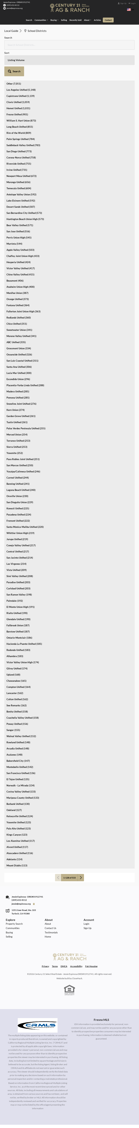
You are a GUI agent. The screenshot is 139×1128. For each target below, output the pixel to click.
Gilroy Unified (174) (17, 641)
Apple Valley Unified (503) (20, 222)
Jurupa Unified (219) (17, 511)
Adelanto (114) (14, 831)
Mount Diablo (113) (17, 837)
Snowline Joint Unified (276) (21, 376)
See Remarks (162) (17, 677)
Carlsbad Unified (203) (18, 560)
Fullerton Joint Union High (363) (24, 283)
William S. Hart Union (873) (21, 93)
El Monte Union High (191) (21, 579)
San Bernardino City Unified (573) (24, 185)
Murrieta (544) (14, 216)
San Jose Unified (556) (18, 203)
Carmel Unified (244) (18, 450)
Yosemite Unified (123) (19, 794)
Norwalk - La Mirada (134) (21, 757)
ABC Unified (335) (16, 314)
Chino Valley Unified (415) (20, 247)
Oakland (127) (14, 782)
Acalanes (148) (14, 727)
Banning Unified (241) (18, 456)
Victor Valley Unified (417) (21, 240)
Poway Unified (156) (17, 696)
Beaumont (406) (15, 253)
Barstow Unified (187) (18, 604)
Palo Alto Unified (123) (19, 801)
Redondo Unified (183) (18, 622)
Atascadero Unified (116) (20, 825)
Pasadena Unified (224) (19, 487)
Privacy (45, 947)
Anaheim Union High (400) (21, 259)
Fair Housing (91, 947)
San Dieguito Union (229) (20, 474)
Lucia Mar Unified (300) (19, 345)
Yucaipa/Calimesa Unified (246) (23, 444)
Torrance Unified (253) (18, 413)
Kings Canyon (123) (17, 807)
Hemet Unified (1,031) (18, 80)
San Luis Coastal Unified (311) (22, 333)
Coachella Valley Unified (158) (23, 690)
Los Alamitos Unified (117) (21, 813)
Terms (55, 947)
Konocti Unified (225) (18, 480)
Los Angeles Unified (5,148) (21, 62)
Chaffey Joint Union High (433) (23, 228)
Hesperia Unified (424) (19, 234)
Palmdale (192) (15, 573)
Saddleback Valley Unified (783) (23, 117)
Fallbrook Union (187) (18, 597)
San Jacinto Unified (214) (20, 530)
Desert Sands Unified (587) (21, 179)
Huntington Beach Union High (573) (25, 191)
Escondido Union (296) (18, 351)
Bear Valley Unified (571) (20, 197)
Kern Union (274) (16, 382)
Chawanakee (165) (16, 653)
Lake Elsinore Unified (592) (21, 173)
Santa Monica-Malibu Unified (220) (25, 499)
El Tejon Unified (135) (18, 751)
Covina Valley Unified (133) (21, 764)
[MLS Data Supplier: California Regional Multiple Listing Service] (37, 1006)
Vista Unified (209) (17, 542)
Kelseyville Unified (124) (20, 788)
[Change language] (130, 9)
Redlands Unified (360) (19, 290)
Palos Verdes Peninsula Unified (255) (26, 400)
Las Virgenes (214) (16, 536)
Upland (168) (13, 647)
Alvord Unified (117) (17, 819)
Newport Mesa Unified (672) (22, 148)
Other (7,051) (14, 56)
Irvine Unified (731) (17, 142)
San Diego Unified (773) (19, 123)
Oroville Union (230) (17, 468)
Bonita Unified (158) (17, 684)
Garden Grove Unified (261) (21, 388)
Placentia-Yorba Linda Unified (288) (25, 357)
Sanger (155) (13, 702)
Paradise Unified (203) (18, 554)
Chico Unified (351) (17, 296)
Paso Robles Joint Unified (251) (23, 431)
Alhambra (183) (15, 628)
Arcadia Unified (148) (18, 721)
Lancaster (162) (15, 665)
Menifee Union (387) (17, 265)
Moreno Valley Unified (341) (21, 308)
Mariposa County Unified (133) (23, 770)
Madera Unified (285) (18, 363)
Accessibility (76, 947)
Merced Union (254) (17, 407)
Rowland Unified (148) (18, 714)
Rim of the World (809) (19, 105)
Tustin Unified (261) (17, 394)
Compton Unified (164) (19, 659)
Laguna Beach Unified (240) (21, 462)
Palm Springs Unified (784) (21, 111)
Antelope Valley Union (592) (21, 166)
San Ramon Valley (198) (19, 567)
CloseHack (77, 959)
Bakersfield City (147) (18, 733)
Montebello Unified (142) (20, 739)
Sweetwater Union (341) (19, 302)
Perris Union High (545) (19, 210)
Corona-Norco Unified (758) (21, 130)
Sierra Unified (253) (17, 419)
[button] (125, 40)
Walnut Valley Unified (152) (21, 708)
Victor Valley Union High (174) (23, 634)
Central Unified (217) (18, 524)
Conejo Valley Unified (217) (21, 517)
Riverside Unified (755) (19, 136)
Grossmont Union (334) (19, 320)
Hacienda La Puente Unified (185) (24, 616)
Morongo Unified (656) (18, 154)
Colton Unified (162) (17, 671)
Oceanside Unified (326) (19, 327)
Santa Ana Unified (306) (19, 339)
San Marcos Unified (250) (20, 437)
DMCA (64, 947)
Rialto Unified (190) (17, 585)
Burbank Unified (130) (18, 776)
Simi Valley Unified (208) (20, 548)
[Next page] (80, 850)
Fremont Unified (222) (18, 493)
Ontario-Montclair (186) (19, 610)
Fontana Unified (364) (18, 277)
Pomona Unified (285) (18, 370)
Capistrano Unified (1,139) (21, 68)
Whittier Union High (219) (20, 505)
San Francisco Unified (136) (21, 745)
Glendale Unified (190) (18, 591)
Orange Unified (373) (18, 271)
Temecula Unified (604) (19, 160)
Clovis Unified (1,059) (18, 74)
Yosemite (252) (15, 425)
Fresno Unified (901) (17, 86)
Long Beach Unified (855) (20, 99)
